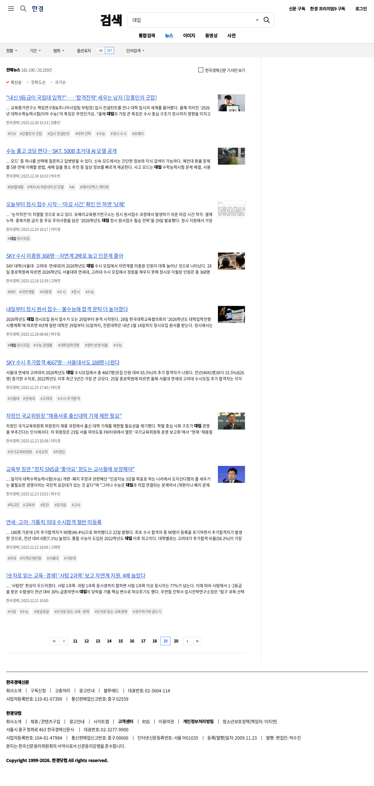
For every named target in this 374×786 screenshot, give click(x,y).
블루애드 (111, 690)
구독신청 (38, 690)
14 (109, 641)
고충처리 (62, 690)
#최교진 (13, 505)
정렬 (9, 50)
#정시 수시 (118, 133)
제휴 (34, 721)
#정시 (75, 292)
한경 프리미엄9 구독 (327, 9)
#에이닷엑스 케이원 (94, 187)
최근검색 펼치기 (252, 20)
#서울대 (13, 398)
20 (176, 641)
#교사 (76, 505)
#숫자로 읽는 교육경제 (111, 611)
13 (98, 641)
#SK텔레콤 (16, 187)
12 (86, 641)
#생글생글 (41, 611)
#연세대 (29, 398)
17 (143, 641)
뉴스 (169, 35)
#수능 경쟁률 (42, 345)
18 (154, 641)
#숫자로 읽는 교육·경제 (72, 611)
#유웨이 (138, 133)
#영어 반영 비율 (96, 345)
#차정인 (59, 452)
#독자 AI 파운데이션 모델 (45, 187)
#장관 (44, 505)
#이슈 (12, 133)
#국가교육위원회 (20, 452)
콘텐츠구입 (50, 721)
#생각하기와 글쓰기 (147, 611)
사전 (231, 35)
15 (120, 641)
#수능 (101, 133)
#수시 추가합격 (69, 398)
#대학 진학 (83, 133)
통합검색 (147, 35)
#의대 (12, 558)
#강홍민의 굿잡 (31, 133)
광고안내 (86, 690)
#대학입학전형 (68, 345)
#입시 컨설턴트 (59, 133)
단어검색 (133, 50)
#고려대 (46, 398)
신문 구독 (297, 9)
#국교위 (42, 452)
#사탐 (12, 611)
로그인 (361, 9)
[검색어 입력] (193, 20)
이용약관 (166, 721)
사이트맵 (101, 721)
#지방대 (70, 558)
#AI (71, 187)
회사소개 (13, 690)
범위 (56, 50)
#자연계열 (26, 292)
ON (101, 50)
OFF (109, 50)
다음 (187, 641)
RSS (145, 721)
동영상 (211, 35)
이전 (63, 641)
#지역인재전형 (30, 558)
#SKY (12, 292)
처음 (54, 641)
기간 (33, 50)
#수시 (61, 292)
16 (132, 641)
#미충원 (46, 292)
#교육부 (29, 505)
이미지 (189, 35)
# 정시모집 (19, 238)
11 (75, 641)
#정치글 (60, 505)
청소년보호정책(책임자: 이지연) (250, 721)
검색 (111, 20)
